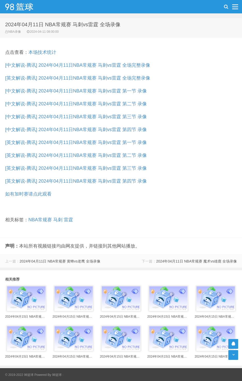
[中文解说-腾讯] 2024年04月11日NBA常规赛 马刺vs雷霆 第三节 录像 (76, 116)
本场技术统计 (42, 52)
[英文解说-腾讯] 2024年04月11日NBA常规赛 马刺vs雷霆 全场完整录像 (77, 78)
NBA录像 (14, 31)
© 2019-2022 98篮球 (19, 375)
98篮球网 (26, 6)
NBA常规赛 (40, 219)
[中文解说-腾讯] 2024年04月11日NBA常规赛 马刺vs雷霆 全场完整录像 (77, 65)
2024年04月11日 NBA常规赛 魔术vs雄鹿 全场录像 (196, 261)
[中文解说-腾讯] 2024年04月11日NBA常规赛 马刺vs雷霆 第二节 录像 (76, 103)
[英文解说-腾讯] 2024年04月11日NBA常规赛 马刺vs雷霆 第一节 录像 (76, 142)
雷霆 (68, 219)
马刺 (57, 219)
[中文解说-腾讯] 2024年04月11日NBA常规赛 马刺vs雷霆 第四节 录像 (76, 129)
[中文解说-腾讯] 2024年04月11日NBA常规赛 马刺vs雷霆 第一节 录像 (76, 91)
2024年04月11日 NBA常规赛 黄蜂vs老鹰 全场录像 (60, 261)
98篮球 (57, 375)
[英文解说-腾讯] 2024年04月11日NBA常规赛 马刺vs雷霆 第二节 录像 (76, 155)
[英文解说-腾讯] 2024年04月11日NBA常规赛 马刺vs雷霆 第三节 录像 (76, 168)
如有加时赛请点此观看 (28, 194)
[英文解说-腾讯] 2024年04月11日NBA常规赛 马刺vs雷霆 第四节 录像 (76, 181)
